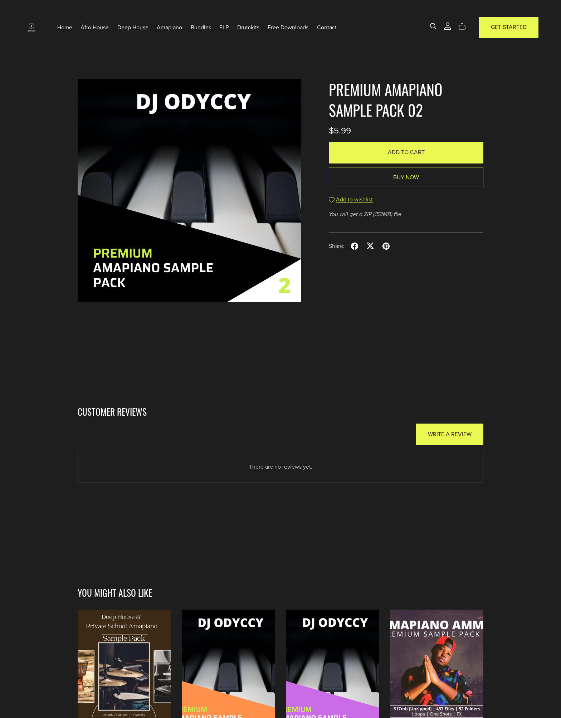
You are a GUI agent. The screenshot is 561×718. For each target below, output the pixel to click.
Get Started (509, 27)
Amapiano (169, 27)
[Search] (433, 26)
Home (64, 27)
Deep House (132, 27)
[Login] (447, 25)
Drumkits (248, 27)
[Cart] (465, 26)
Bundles (201, 27)
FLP (224, 27)
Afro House (95, 27)
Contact (327, 27)
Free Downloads (288, 27)
